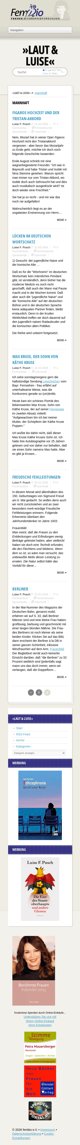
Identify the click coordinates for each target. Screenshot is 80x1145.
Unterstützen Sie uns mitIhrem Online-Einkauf (40, 1021)
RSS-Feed (23, 734)
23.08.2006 (41, 247)
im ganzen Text (51, 70)
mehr (60, 220)
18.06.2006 (41, 367)
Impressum (47, 1129)
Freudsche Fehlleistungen (36, 477)
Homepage (56, 409)
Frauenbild (57, 649)
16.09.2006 (41, 124)
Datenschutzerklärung (26, 1133)
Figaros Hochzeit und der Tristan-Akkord (35, 115)
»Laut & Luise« (21, 93)
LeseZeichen (51, 381)
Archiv (20, 740)
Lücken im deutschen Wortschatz (31, 239)
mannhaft (41, 93)
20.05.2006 (41, 482)
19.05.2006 (41, 594)
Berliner (20, 589)
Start (19, 728)
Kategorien (23, 746)
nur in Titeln (49, 73)
